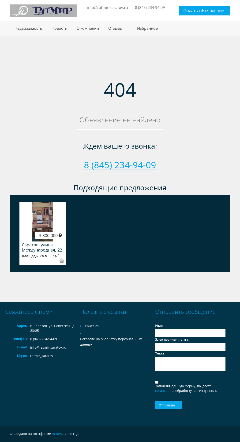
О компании (88, 28)
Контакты (92, 326)
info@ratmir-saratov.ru (107, 7)
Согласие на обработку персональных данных (111, 342)
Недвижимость (28, 28)
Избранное (147, 28)
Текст (160, 353)
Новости (59, 28)
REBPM (57, 433)
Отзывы (115, 28)
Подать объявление (203, 10)
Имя (159, 325)
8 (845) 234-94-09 (150, 7)
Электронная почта (171, 339)
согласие (162, 390)
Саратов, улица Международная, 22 (42, 247)
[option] (42, 233)
